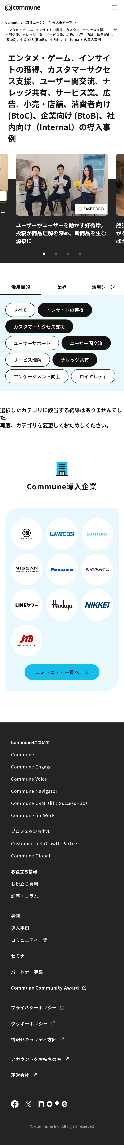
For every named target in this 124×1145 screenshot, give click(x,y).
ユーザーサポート (32, 343)
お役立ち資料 (24, 883)
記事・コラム (24, 895)
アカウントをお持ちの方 (36, 1059)
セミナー (20, 955)
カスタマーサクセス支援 (39, 326)
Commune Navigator (34, 791)
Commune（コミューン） (25, 22)
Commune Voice (29, 778)
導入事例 (20, 927)
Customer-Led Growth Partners (46, 843)
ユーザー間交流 (86, 343)
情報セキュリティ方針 (34, 1039)
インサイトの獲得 (65, 310)
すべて (20, 310)
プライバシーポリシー (34, 1007)
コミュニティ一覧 (29, 940)
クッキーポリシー (29, 1023)
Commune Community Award (45, 987)
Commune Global (30, 855)
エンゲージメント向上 (37, 376)
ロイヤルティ (93, 376)
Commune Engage (31, 766)
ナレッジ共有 (75, 359)
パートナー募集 (27, 971)
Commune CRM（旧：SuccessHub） (50, 803)
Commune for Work (33, 815)
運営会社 (20, 1075)
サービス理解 (28, 359)
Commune (22, 754)
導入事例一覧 (62, 22)
